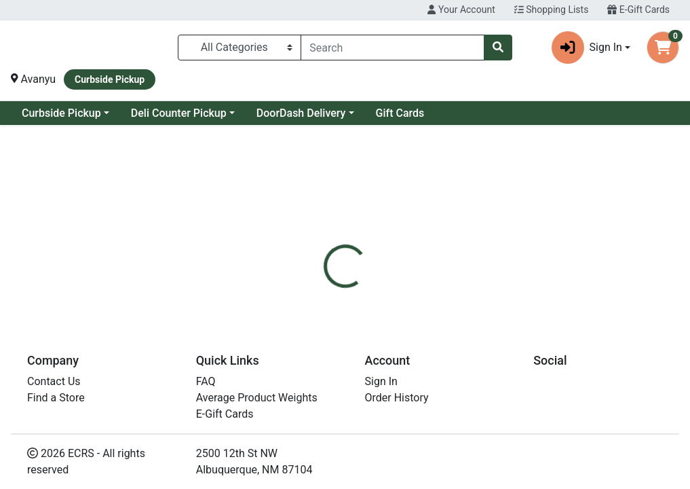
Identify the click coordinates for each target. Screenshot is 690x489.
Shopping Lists (551, 9)
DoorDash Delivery (411, 113)
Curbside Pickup (171, 113)
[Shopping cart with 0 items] (663, 47)
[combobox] (392, 47)
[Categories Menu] (239, 47)
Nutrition (380, 299)
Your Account (461, 9)
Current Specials (62, 113)
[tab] (324, 299)
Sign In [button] (587, 47)
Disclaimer (445, 299)
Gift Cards (510, 113)
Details (324, 299)
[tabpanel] (489, 378)
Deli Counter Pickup (289, 113)
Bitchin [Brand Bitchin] (440, 379)
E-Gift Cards (638, 9)
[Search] (392, 47)
